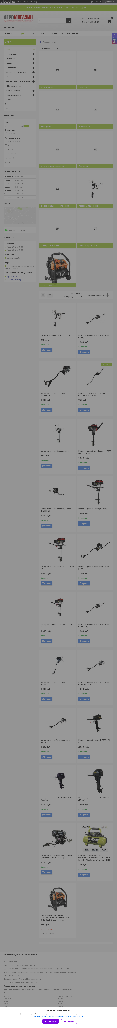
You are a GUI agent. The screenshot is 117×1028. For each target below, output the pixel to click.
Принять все (50, 1021)
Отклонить (69, 1021)
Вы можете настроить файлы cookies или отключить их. (58, 1016)
